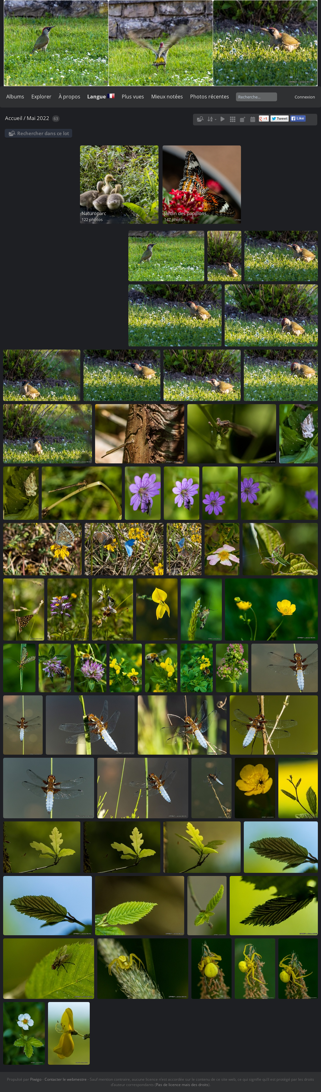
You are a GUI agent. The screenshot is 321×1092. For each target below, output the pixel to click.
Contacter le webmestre (66, 1079)
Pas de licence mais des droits (182, 1084)
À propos (69, 96)
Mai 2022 (38, 118)
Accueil (13, 118)
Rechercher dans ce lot (43, 133)
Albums (15, 96)
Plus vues (133, 96)
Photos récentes (209, 96)
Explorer (41, 96)
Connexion (305, 97)
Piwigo (35, 1079)
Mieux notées (167, 96)
